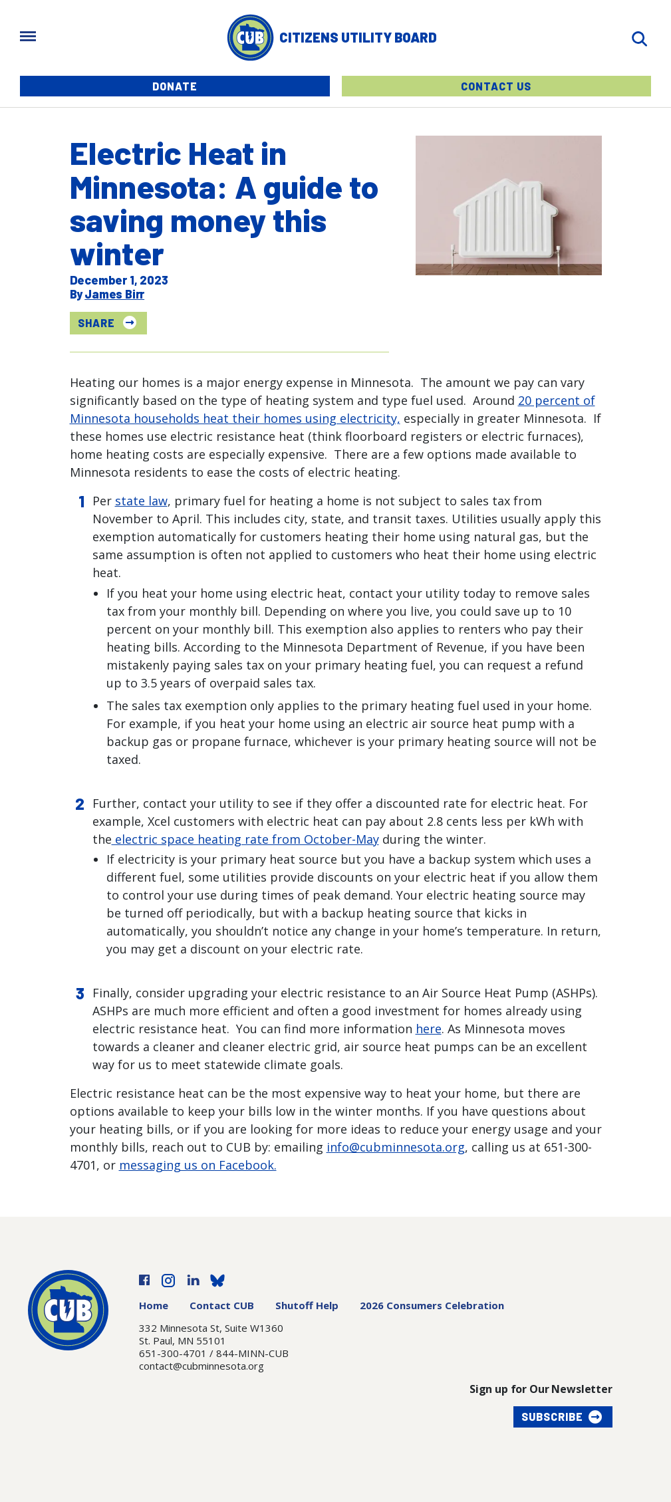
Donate (175, 86)
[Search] (639, 37)
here (429, 1029)
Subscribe (552, 1416)
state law (141, 501)
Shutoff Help (306, 1305)
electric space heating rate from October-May (245, 839)
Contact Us (496, 86)
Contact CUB (222, 1305)
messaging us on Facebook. (198, 1165)
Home (153, 1305)
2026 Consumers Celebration (432, 1305)
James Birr (114, 294)
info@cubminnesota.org (396, 1147)
